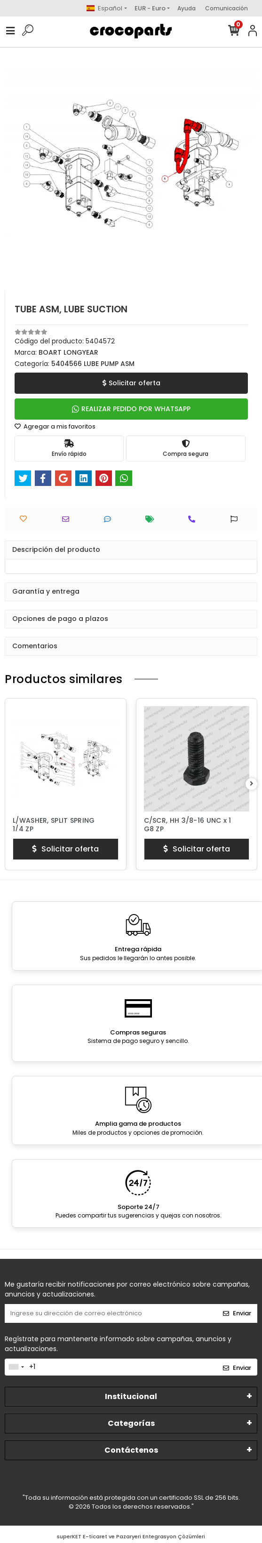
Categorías (131, 1423)
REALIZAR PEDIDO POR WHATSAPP (131, 409)
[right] (252, 784)
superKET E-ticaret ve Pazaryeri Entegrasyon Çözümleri (131, 1536)
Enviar (237, 1313)
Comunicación (226, 8)
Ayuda (186, 8)
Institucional (131, 1396)
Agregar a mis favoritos (55, 426)
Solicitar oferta (131, 383)
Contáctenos (131, 1450)
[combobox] (16, 1367)
